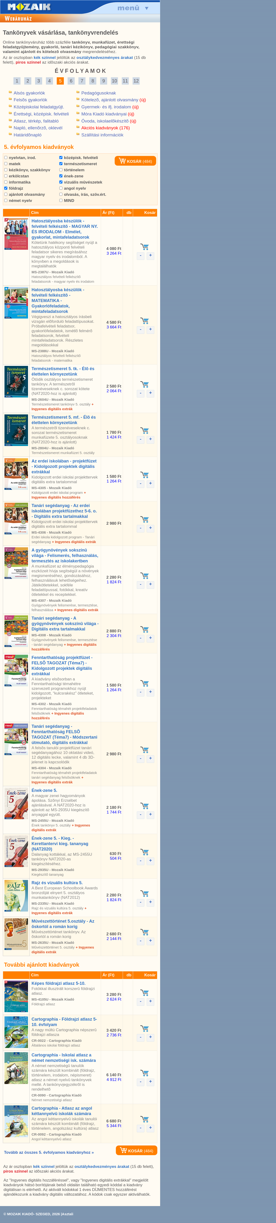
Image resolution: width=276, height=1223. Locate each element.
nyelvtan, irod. (20, 157)
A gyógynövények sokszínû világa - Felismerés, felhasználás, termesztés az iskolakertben (65, 555)
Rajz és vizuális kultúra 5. (57, 882)
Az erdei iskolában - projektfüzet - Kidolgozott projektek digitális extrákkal (64, 466)
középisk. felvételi (78, 157)
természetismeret (78, 164)
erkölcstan (16, 176)
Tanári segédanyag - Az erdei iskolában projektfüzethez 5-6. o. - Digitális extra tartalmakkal (64, 511)
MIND (66, 200)
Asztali (67, 1214)
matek (12, 164)
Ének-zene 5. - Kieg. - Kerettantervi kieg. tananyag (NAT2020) (60, 843)
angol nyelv (72, 188)
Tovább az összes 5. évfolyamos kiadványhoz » (49, 1152)
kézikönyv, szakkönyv (27, 170)
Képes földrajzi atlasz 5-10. (58, 983)
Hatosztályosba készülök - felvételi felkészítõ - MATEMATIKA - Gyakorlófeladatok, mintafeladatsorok (58, 300)
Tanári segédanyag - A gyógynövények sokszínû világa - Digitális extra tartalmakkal (65, 623)
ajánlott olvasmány (24, 194)
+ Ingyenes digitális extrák (74, 542)
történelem (72, 170)
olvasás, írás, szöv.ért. (82, 194)
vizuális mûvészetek (80, 182)
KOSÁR (130, 161)
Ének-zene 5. (44, 790)
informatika (17, 182)
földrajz (13, 188)
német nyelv (18, 200)
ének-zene (71, 176)
